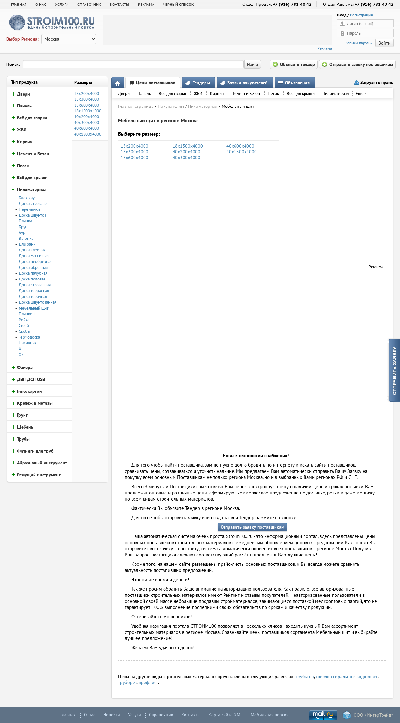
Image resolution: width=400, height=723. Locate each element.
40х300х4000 (186, 157)
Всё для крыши (301, 93)
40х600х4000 (240, 146)
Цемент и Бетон (245, 93)
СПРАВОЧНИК (89, 4)
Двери (124, 93)
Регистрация (361, 15)
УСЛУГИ (61, 4)
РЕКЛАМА (146, 4)
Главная (18, 4)
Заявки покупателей (247, 83)
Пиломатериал (335, 93)
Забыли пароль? (358, 42)
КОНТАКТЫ (119, 4)
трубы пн (304, 676)
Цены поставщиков (155, 83)
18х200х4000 (134, 146)
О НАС (40, 4)
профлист (148, 682)
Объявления (297, 83)
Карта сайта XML (225, 715)
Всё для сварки (172, 93)
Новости (111, 715)
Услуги (134, 715)
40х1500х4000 (241, 152)
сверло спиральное (335, 676)
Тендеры (201, 83)
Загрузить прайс (376, 82)
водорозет (367, 676)
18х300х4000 (134, 152)
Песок (273, 93)
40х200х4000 (186, 152)
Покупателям (171, 106)
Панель (144, 93)
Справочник (161, 715)
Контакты (190, 715)
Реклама (324, 48)
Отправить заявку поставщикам (252, 527)
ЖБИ (198, 93)
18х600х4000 (134, 157)
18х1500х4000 (188, 146)
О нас (89, 715)
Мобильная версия (270, 715)
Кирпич (217, 93)
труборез (127, 682)
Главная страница (136, 106)
